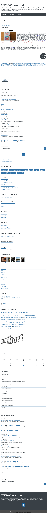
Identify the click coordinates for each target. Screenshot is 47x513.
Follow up (3, 184)
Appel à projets (4, 225)
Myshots (2, 206)
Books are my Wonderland (21, 328)
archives (36, 170)
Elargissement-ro (4, 204)
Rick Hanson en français (7, 405)
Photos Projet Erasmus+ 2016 (7, 215)
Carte (2, 473)
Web (3, 410)
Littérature (4, 393)
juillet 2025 (3, 286)
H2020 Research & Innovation (7, 236)
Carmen (3, 420)
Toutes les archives (5, 288)
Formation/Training (10, 64)
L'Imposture (10, 440)
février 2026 (3, 274)
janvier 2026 (3, 275)
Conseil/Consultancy (40, 63)
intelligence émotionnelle (6, 65)
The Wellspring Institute (6, 182)
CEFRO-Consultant (12, 5)
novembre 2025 (4, 279)
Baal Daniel (3, 312)
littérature (25, 170)
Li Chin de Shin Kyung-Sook (7, 328)
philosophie (13, 65)
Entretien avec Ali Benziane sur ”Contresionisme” (12, 315)
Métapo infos (25, 321)
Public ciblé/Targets (29, 64)
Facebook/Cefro (4, 214)
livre (45, 64)
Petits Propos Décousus (21, 322)
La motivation (4, 135)
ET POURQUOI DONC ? (18, 326)
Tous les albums (4, 262)
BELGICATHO (27, 314)
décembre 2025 (4, 277)
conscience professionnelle (33, 65)
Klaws (4, 303)
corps (23, 65)
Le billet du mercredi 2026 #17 (7, 322)
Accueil (4, 14)
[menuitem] (4, 14)
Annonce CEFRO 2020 (5, 189)
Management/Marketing (20, 64)
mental (20, 65)
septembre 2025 (4, 282)
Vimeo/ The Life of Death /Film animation (10, 187)
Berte (2, 430)
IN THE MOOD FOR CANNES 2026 (31, 317)
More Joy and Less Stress (6, 197)
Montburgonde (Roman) (6, 326)
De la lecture (9, 451)
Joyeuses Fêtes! (4, 119)
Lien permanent (4, 63)
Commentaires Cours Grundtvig (8, 186)
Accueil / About (5, 374)
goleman (41, 64)
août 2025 (3, 284)
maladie (17, 65)
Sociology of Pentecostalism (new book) (9, 319)
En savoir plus (15, 512)
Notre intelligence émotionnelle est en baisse (13, 140)
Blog (14, 63)
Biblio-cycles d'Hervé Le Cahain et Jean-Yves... (18, 312)
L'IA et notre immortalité (14, 456)
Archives (11, 14)
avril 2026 (3, 270)
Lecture (5, 27)
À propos (18, 14)
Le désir (3, 94)
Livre (15, 64)
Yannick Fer (22, 319)
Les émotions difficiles (6, 130)
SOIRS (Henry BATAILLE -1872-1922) (8, 324)
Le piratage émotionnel (7, 109)
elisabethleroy (22, 324)
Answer (3, 104)
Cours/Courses (3, 64)
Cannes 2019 (3, 217)
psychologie (13, 172)
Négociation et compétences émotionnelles (17, 466)
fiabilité (26, 65)
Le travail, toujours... (6, 125)
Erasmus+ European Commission (8, 227)
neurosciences (4, 170)
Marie (2, 446)
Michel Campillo (5, 435)
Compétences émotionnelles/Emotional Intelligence (26, 63)
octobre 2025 (3, 281)
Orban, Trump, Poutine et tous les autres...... (10, 321)
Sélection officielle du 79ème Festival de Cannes (11, 317)
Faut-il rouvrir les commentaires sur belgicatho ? (12, 314)
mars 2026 (3, 272)
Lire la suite (43, 56)
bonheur (42, 170)
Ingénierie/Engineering (7, 391)
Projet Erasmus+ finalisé (6, 228)
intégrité (41, 65)
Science (35, 64)
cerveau (31, 170)
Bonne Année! (4, 114)
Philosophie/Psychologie (7, 400)
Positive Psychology (5, 180)
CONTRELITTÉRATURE (30, 315)
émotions (3, 172)
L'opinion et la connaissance (8, 99)
